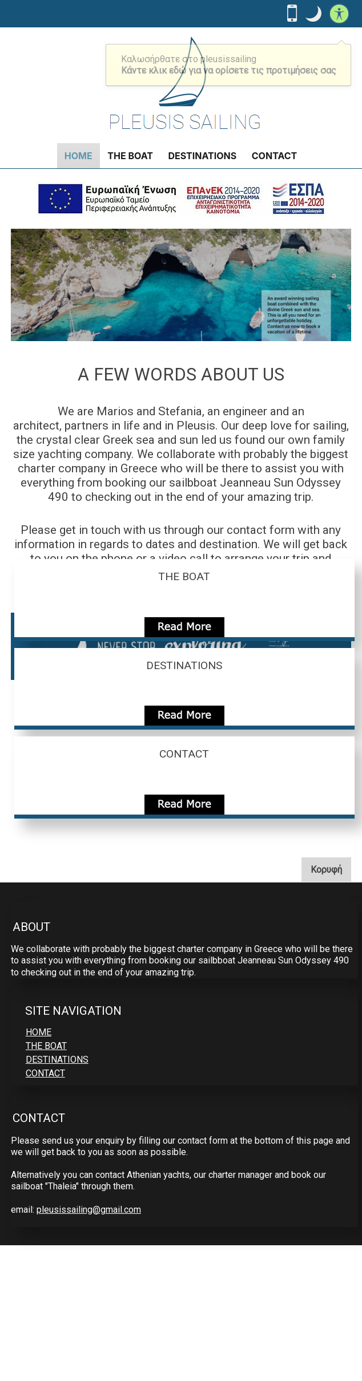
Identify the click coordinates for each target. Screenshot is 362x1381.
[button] (313, 13)
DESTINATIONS (202, 155)
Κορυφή (331, 868)
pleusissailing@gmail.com (89, 1209)
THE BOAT (130, 155)
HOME (78, 155)
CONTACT (274, 155)
